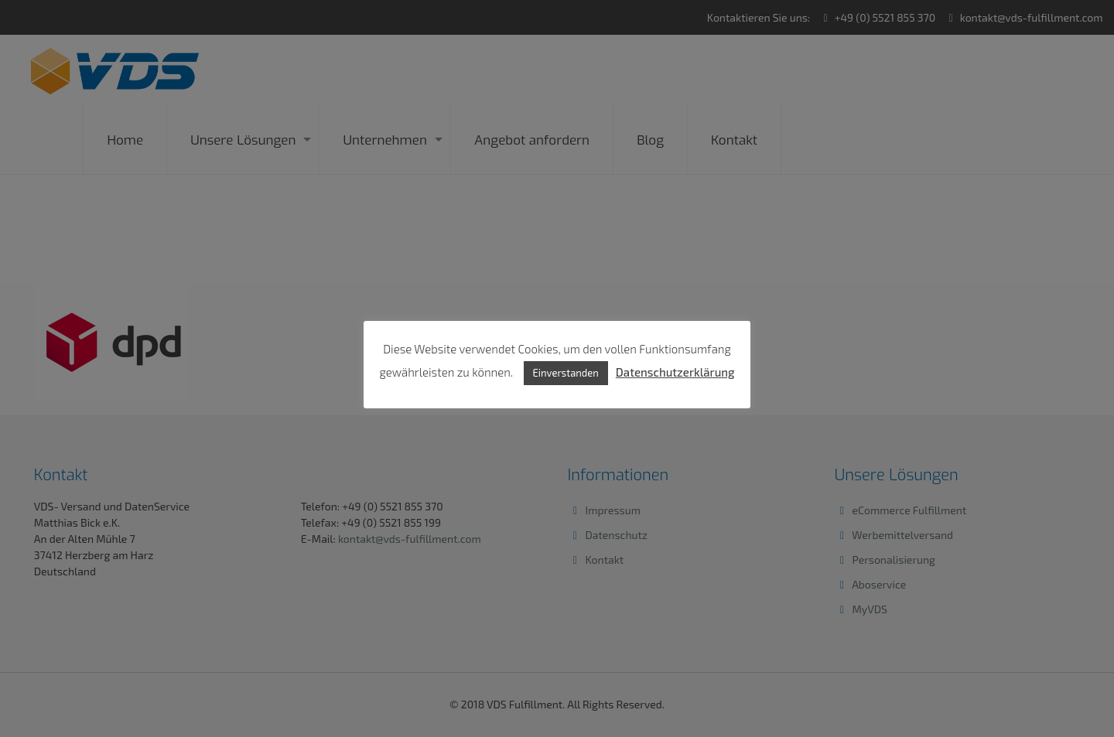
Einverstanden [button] (566, 373)
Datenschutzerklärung (675, 372)
